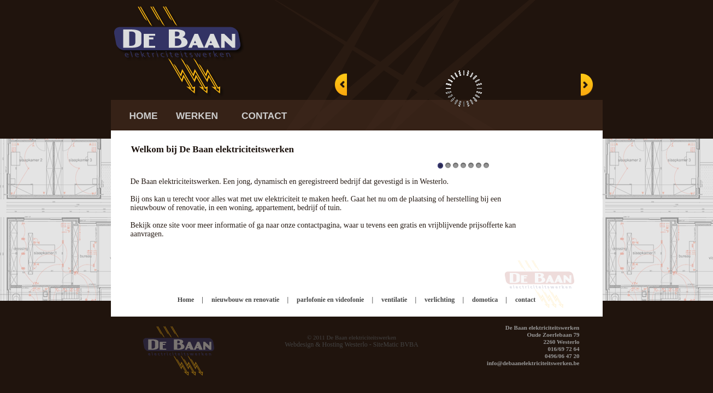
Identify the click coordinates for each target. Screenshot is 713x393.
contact (525, 299)
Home (186, 299)
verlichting (440, 299)
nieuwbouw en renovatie (245, 299)
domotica (485, 299)
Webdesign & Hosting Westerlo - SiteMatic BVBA (352, 344)
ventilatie (394, 299)
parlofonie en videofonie (330, 299)
